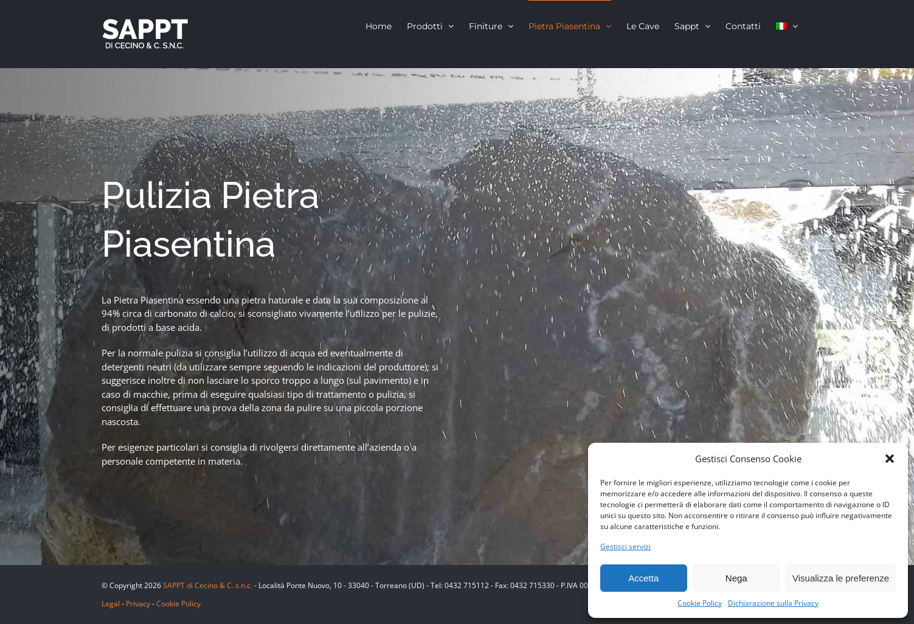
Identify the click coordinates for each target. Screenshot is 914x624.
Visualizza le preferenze (840, 578)
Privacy (138, 603)
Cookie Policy (699, 603)
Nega (736, 578)
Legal (111, 603)
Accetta (643, 578)
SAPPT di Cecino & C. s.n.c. (207, 585)
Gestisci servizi (625, 546)
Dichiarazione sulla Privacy (773, 603)
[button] (890, 458)
